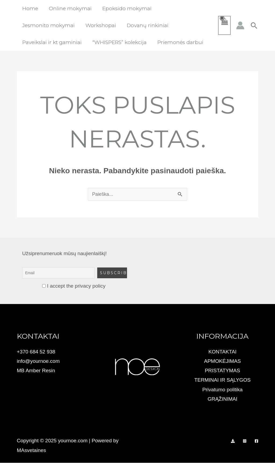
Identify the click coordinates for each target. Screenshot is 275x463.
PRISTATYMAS (222, 371)
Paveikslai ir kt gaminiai (51, 42)
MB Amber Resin (36, 371)
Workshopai (100, 25)
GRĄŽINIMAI (222, 399)
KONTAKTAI (222, 352)
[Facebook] (256, 441)
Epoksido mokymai (125, 8)
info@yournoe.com (38, 361)
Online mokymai (69, 8)
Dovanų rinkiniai (146, 25)
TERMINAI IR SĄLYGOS (222, 380)
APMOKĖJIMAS (222, 361)
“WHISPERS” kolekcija (119, 42)
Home (30, 8)
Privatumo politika (222, 390)
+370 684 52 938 (36, 352)
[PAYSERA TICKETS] (233, 441)
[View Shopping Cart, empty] (224, 25)
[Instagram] (245, 441)
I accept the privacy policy (74, 286)
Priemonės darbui (179, 42)
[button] (254, 25)
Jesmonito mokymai (48, 25)
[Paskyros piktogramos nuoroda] (240, 25)
